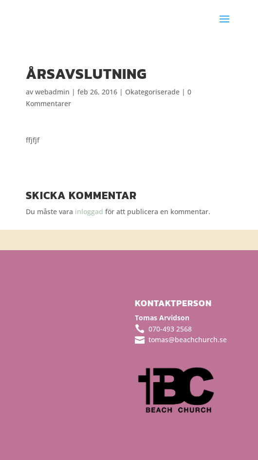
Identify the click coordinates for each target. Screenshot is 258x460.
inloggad (89, 211)
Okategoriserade (152, 91)
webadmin (52, 91)
